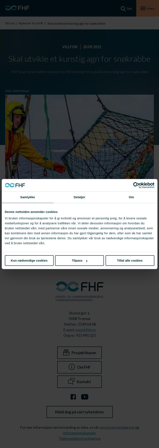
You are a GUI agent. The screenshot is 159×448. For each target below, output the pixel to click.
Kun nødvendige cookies (29, 260)
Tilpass (79, 260)
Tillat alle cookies (130, 260)
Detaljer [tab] (79, 197)
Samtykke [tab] (27, 197)
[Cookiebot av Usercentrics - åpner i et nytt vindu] (136, 185)
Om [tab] (131, 197)
